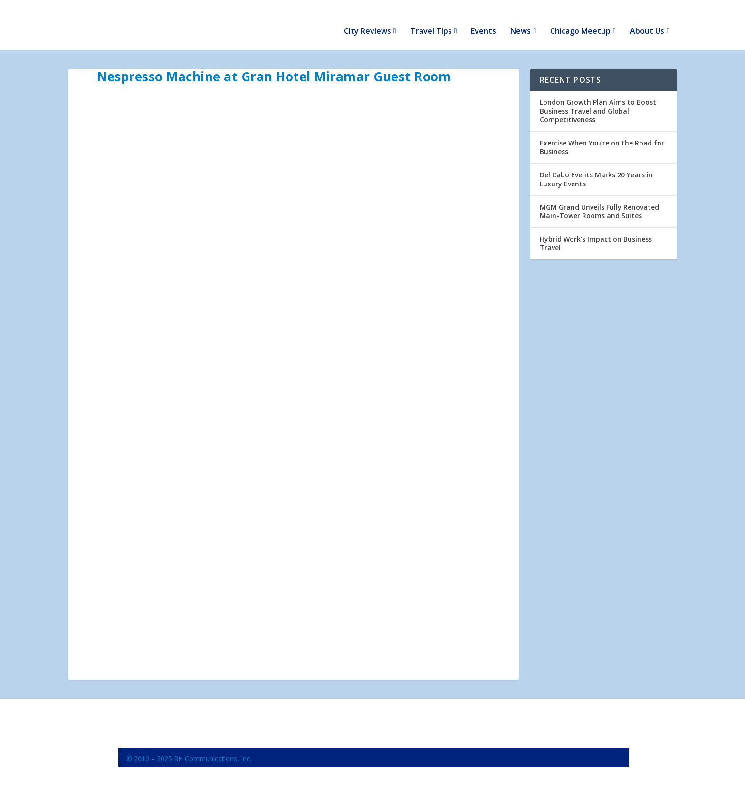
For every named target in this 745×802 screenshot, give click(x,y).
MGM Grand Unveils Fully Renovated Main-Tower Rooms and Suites (599, 199)
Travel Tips (431, 19)
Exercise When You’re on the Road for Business (602, 135)
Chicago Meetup (580, 19)
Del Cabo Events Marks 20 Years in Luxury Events (596, 167)
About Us (647, 19)
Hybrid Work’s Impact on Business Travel (596, 231)
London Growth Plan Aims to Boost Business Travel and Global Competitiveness (598, 99)
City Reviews (367, 19)
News (520, 19)
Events (483, 19)
